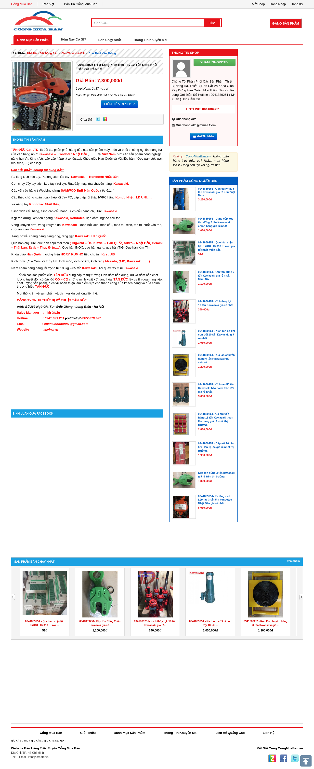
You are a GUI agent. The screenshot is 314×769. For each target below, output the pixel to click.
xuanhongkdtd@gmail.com (196, 125)
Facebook (284, 758)
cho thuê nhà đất (73, 53)
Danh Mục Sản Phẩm (33, 40)
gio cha (16, 740)
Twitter (98, 119)
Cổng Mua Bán (22, 4)
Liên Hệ (268, 733)
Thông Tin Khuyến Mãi (150, 40)
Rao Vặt (48, 4)
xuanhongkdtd (186, 119)
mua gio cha (32, 740)
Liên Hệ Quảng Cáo (230, 733)
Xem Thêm (293, 560)
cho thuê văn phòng (102, 53)
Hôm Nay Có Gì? (73, 39)
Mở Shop (258, 4)
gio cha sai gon (54, 740)
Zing (105, 119)
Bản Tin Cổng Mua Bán (80, 4)
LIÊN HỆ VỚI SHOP (119, 104)
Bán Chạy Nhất (109, 40)
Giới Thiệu (88, 733)
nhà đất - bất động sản (42, 53)
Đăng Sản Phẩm (286, 23)
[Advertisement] (87, 367)
